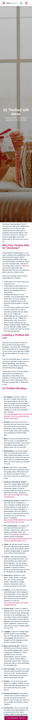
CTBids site (25, 266)
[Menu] (26, 3)
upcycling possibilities (18, 534)
